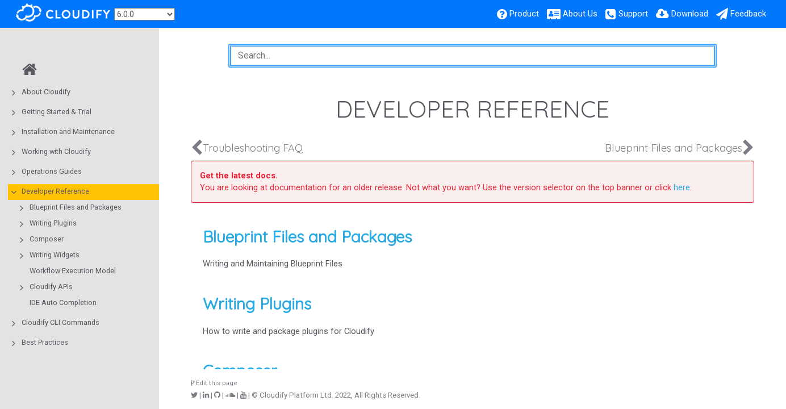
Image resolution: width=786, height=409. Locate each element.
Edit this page (214, 383)
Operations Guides (52, 171)
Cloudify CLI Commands (60, 322)
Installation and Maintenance (68, 131)
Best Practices (45, 342)
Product (524, 14)
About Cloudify (46, 91)
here (682, 187)
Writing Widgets (55, 255)
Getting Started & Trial (56, 111)
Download (689, 14)
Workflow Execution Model (73, 270)
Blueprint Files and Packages (76, 207)
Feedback (748, 14)
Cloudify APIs (51, 286)
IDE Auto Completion (63, 302)
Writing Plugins (53, 223)
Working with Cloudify (56, 151)
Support (633, 14)
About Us (580, 14)
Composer (47, 239)
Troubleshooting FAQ (253, 148)
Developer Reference (55, 191)
